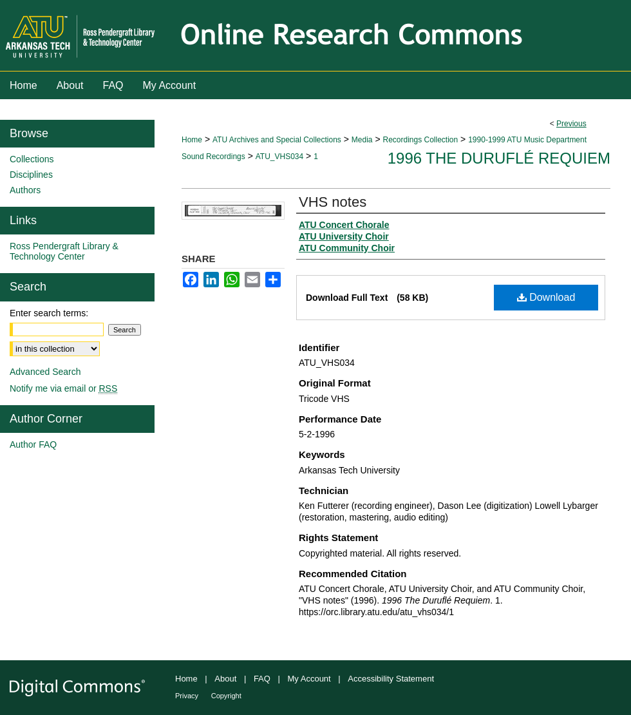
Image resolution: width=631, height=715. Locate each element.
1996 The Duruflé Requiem (499, 158)
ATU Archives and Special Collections (276, 139)
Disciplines (31, 174)
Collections (31, 159)
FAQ (262, 678)
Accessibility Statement (391, 678)
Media (362, 139)
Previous (571, 123)
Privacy (186, 696)
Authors (25, 190)
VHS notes (332, 202)
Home (192, 139)
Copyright (226, 696)
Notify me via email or (63, 388)
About (225, 678)
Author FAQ (33, 444)
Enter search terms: (49, 313)
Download (546, 297)
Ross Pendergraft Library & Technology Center (64, 251)
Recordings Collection (420, 139)
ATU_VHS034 (279, 156)
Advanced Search (45, 372)
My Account (309, 678)
